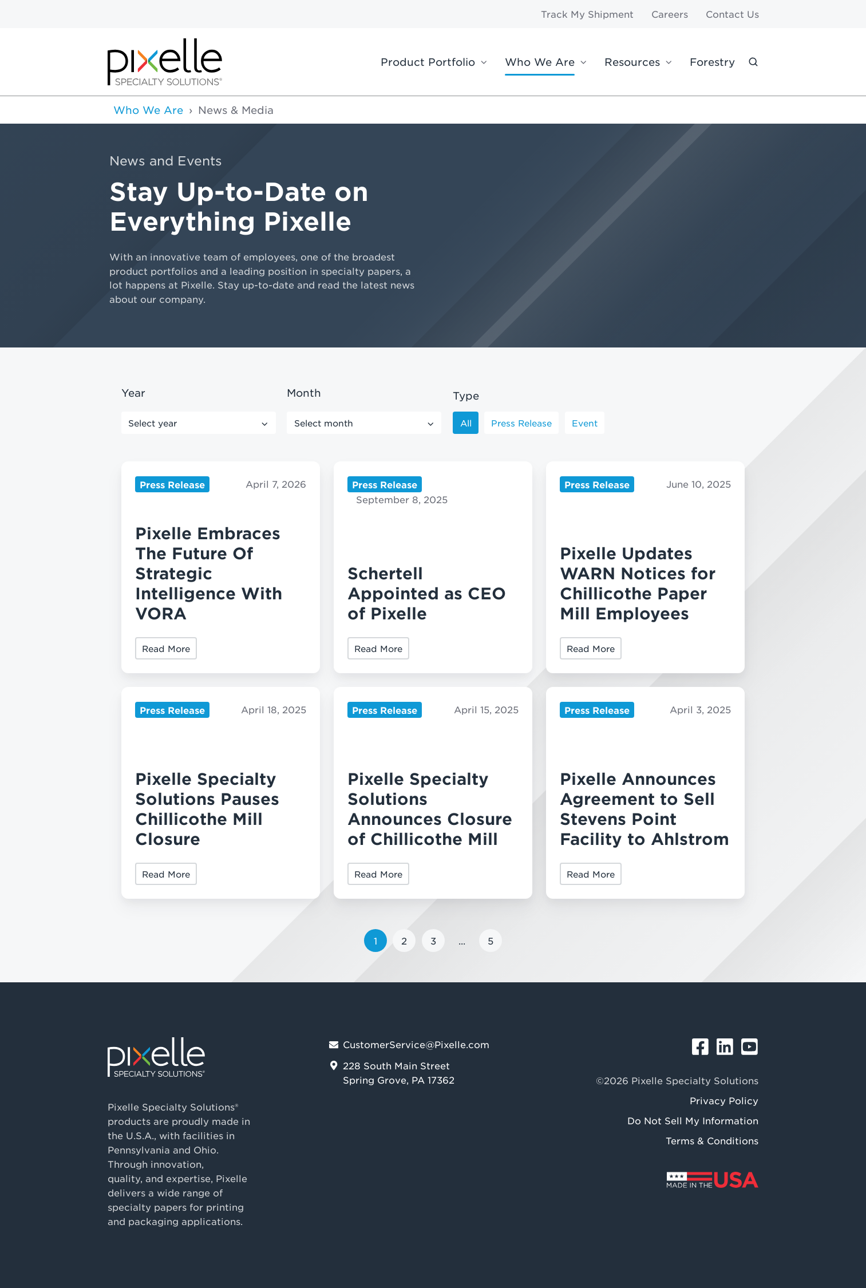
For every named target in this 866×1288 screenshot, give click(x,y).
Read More (166, 648)
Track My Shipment (587, 13)
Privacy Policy (724, 1100)
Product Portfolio (428, 62)
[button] (753, 62)
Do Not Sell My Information (692, 1120)
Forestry (712, 62)
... (461, 940)
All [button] (466, 422)
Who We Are (540, 62)
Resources (632, 62)
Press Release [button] (521, 422)
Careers (669, 13)
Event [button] (585, 422)
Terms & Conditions (712, 1140)
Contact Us (732, 13)
